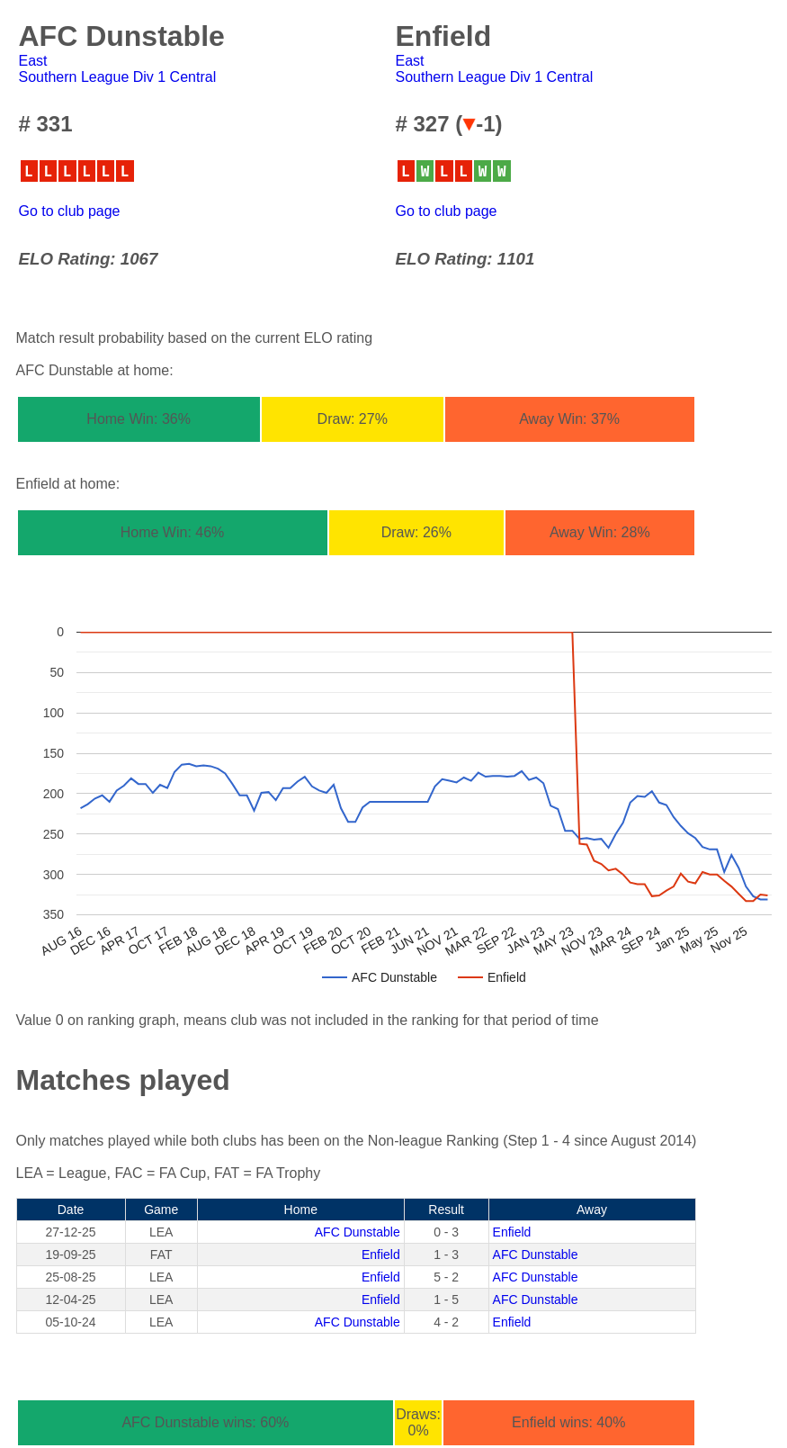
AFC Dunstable (357, 1232)
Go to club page (70, 211)
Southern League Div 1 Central (118, 77)
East (33, 60)
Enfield (512, 1232)
